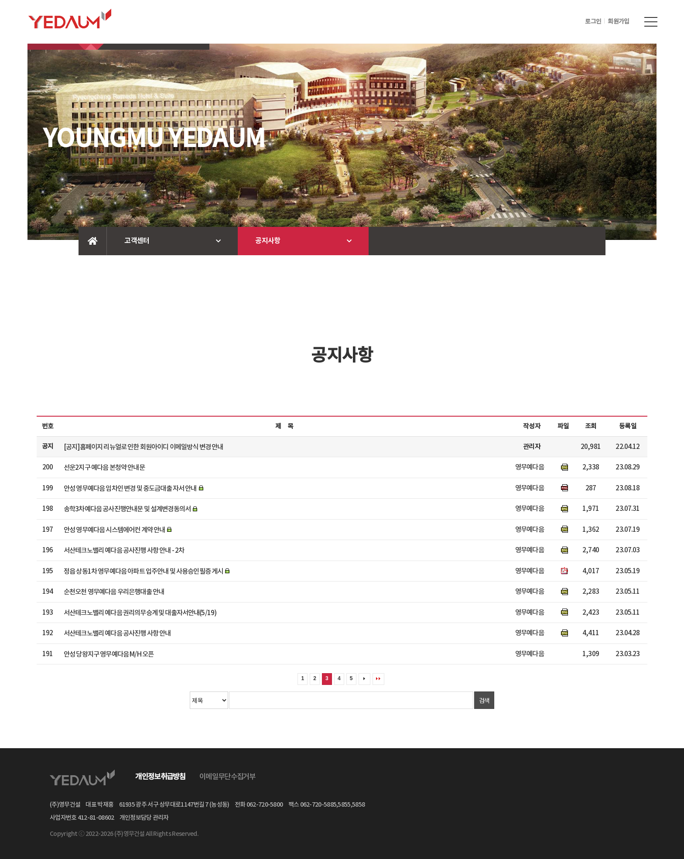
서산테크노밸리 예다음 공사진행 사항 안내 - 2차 (124, 550)
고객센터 (136, 240)
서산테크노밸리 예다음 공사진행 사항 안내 (117, 633)
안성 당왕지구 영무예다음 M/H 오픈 (109, 654)
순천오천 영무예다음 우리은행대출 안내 (114, 592)
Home (93, 241)
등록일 (627, 426)
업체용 (551, 21)
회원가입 (618, 21)
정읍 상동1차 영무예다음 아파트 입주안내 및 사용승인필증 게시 (143, 571)
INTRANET (495, 21)
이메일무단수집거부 (227, 777)
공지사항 (267, 240)
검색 (484, 700)
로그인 (593, 21)
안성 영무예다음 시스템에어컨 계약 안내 (114, 530)
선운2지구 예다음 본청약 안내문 (104, 468)
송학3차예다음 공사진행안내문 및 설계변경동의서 (127, 509)
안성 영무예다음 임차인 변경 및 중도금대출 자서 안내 (130, 488)
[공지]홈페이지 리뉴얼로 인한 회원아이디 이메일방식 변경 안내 (143, 447)
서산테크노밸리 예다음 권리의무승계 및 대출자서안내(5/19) (140, 612)
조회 (590, 426)
